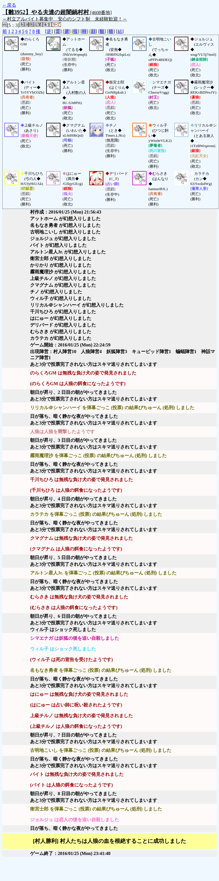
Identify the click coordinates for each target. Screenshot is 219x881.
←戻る (9, 5)
